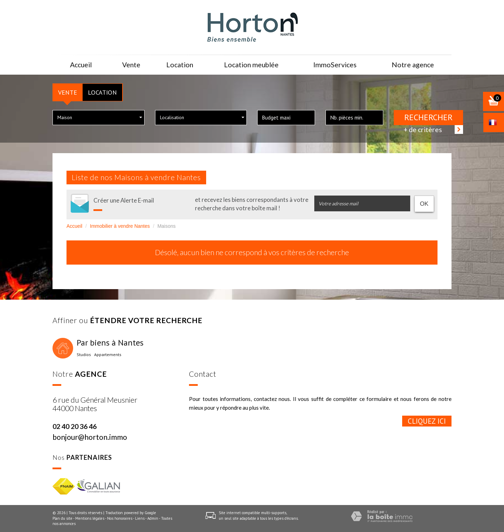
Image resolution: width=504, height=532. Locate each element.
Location (102, 92)
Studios (84, 355)
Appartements (107, 355)
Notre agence (412, 65)
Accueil (81, 65)
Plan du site (62, 518)
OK (424, 203)
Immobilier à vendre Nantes (120, 226)
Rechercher (428, 117)
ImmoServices (334, 65)
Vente (67, 92)
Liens (140, 518)
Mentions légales (89, 518)
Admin (152, 518)
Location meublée (250, 65)
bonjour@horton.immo (89, 436)
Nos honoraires (119, 518)
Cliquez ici (427, 421)
